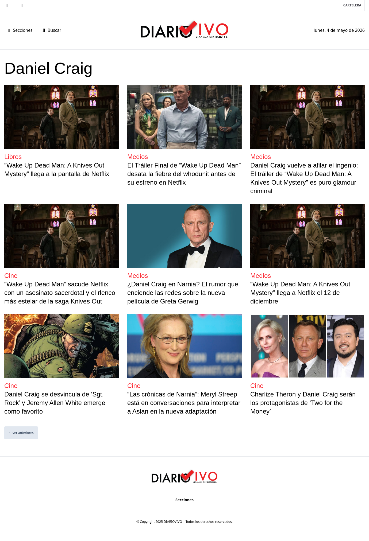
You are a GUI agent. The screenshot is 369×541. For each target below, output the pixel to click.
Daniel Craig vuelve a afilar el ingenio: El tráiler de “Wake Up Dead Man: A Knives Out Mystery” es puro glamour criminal (304, 178)
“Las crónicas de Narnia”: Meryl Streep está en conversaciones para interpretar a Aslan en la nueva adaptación (183, 403)
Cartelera (352, 5)
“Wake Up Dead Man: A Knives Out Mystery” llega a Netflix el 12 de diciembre (300, 293)
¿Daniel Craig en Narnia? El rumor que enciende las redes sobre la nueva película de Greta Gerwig (182, 293)
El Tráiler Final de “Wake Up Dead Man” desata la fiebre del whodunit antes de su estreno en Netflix (184, 174)
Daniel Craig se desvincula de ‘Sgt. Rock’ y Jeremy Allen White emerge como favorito (54, 403)
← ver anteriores (21, 432)
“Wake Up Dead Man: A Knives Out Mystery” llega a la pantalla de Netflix (56, 169)
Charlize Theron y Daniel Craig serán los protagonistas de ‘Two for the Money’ (303, 403)
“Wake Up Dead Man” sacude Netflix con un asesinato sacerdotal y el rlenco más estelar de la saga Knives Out (59, 293)
